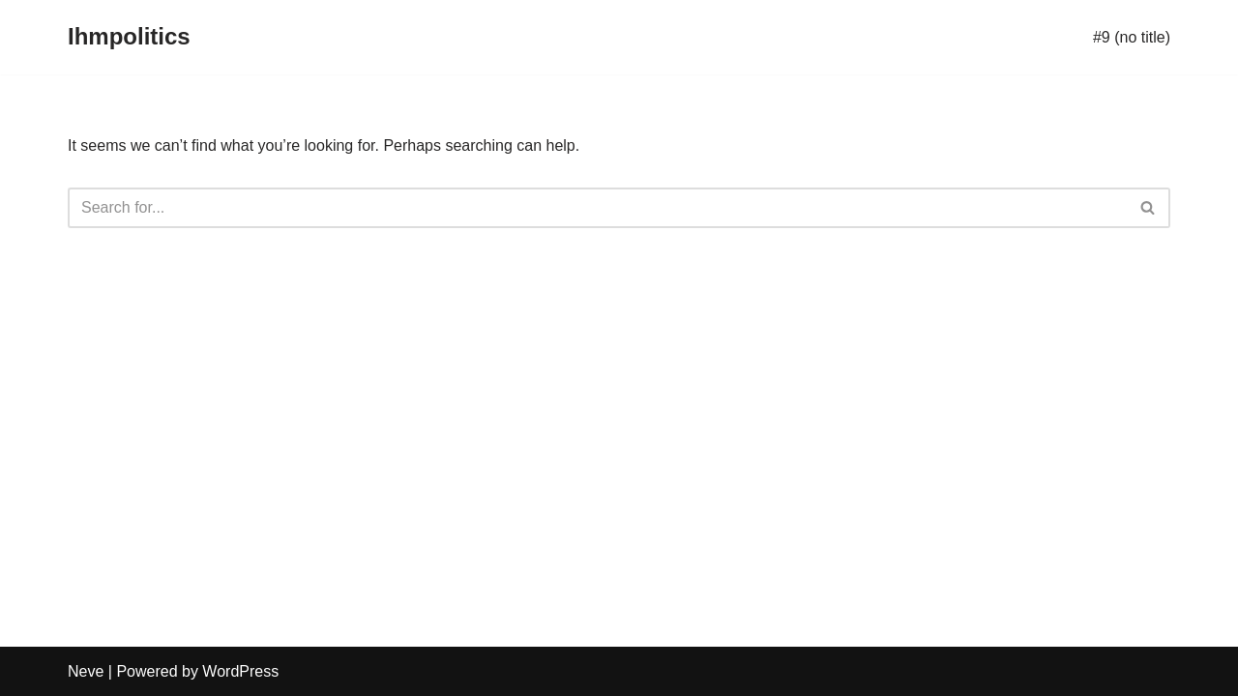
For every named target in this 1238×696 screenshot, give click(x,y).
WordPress (240, 671)
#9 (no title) (1131, 37)
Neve (85, 671)
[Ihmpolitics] (129, 37)
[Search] (597, 208)
